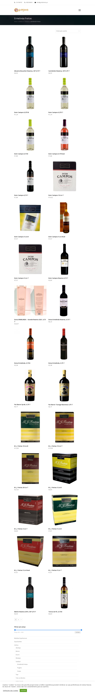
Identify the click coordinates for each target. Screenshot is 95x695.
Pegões (19, 668)
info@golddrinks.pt (42, 2)
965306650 (29, 2)
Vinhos (16, 645)
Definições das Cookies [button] (10, 690)
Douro (18, 655)
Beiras (18, 651)
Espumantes (18, 641)
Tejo (17, 674)
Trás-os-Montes (20, 678)
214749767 (19, 2)
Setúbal (18, 661)
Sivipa (19, 671)
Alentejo (18, 648)
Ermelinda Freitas (22, 664)
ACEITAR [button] (23, 690)
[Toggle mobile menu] (80, 10)
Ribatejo (18, 658)
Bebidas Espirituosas (20, 638)
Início (15, 21)
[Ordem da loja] (68, 31)
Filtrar (78, 632)
